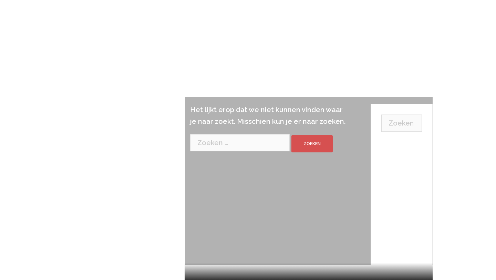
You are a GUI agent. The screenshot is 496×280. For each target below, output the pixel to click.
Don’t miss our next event (398, 223)
